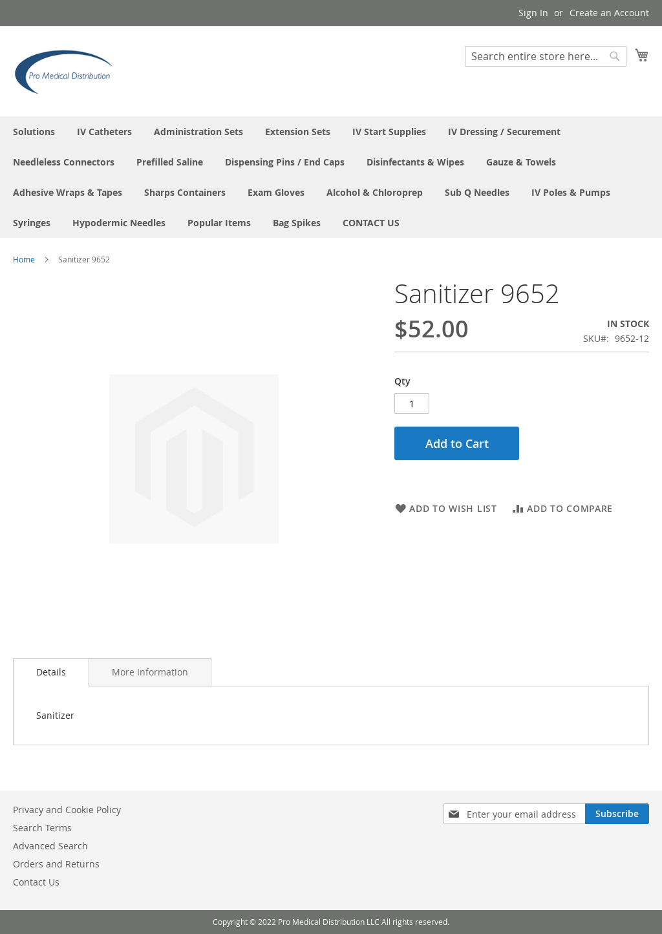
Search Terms (42, 828)
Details (51, 672)
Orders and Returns (56, 864)
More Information (150, 672)
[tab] (51, 672)
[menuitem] (34, 131)
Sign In (533, 12)
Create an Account (609, 12)
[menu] (331, 177)
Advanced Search (50, 846)
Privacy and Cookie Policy (67, 809)
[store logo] (68, 70)
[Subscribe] (617, 813)
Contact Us (36, 882)
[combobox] (545, 56)
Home (24, 259)
